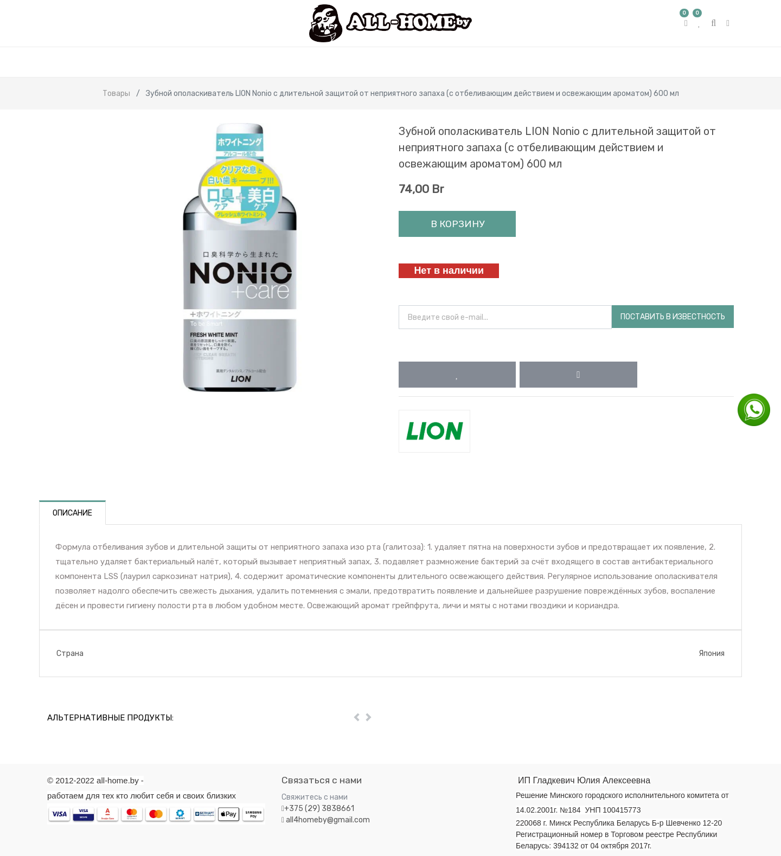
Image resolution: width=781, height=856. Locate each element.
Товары (116, 93)
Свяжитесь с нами (314, 797)
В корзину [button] (457, 223)
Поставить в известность (672, 316)
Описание (72, 513)
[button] (457, 375)
